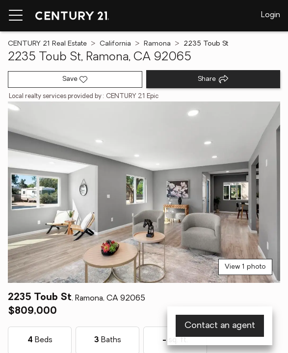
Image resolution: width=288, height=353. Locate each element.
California (115, 44)
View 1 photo (245, 267)
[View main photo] (144, 192)
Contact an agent (219, 325)
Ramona (157, 44)
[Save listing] (75, 79)
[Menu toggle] (16, 16)
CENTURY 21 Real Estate (47, 44)
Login (270, 15)
